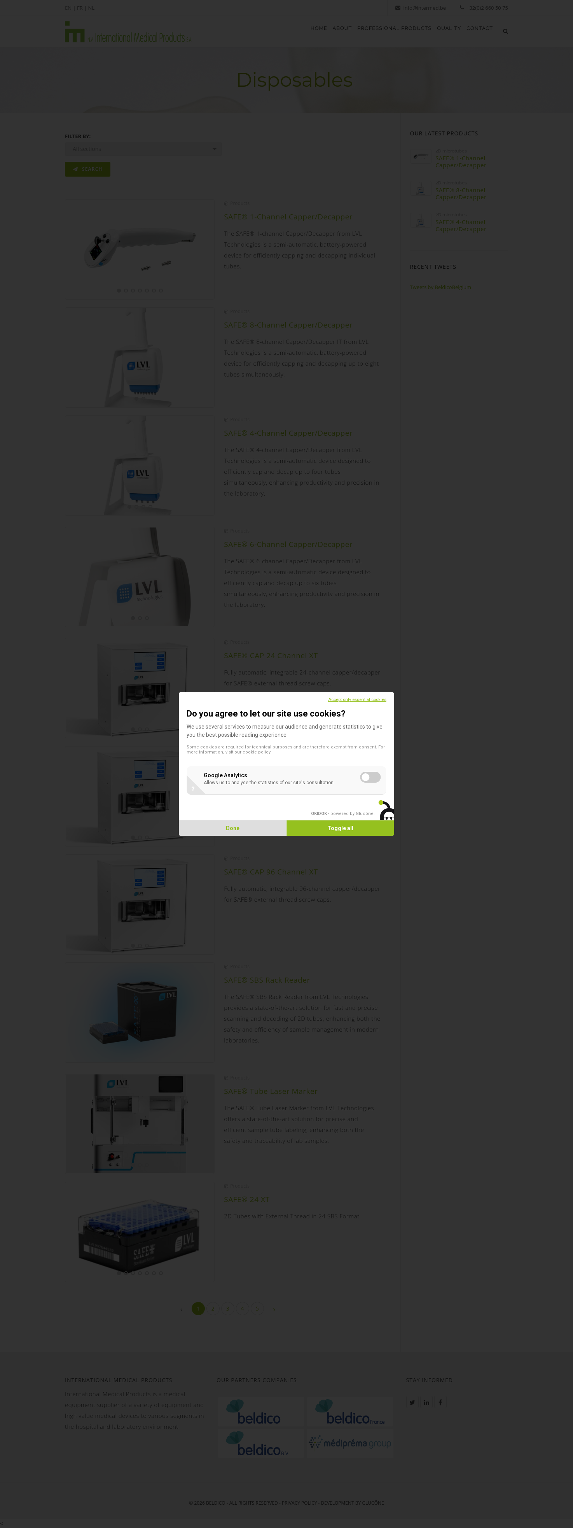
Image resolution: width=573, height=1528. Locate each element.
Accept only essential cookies (347, 699)
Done (238, 828)
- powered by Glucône (331, 813)
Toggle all (335, 828)
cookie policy (294, 752)
